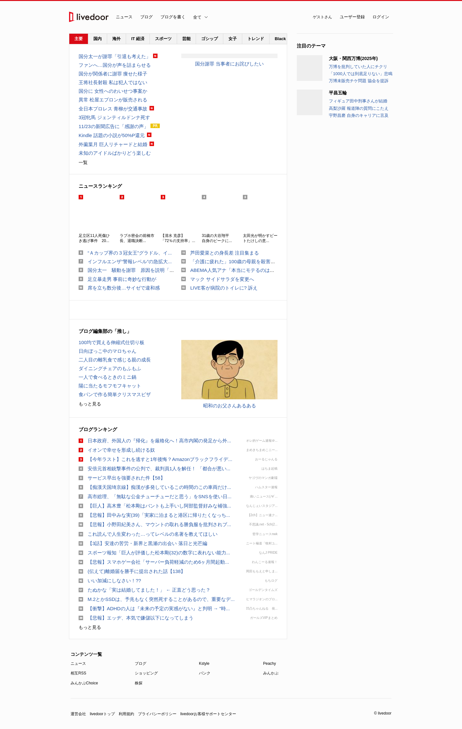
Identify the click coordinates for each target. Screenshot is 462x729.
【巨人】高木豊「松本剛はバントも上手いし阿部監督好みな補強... (159, 505)
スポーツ (163, 38)
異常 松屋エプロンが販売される (113, 99)
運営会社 (78, 714)
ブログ (146, 16)
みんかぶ (270, 673)
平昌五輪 (338, 92)
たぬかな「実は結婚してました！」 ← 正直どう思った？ (149, 590)
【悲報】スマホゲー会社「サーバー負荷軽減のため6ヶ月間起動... (158, 562)
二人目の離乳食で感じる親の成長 (115, 359)
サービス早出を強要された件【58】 (126, 478)
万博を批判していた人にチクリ (358, 66)
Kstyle (204, 663)
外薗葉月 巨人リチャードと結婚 (113, 144)
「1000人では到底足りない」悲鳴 (360, 73)
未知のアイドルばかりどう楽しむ (115, 153)
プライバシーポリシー (157, 714)
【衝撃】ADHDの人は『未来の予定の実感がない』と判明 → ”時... (159, 608)
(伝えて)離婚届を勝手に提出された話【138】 (136, 571)
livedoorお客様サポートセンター (208, 714)
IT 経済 (137, 38)
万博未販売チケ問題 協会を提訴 (359, 80)
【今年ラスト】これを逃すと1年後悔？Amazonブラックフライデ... (160, 459)
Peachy (269, 663)
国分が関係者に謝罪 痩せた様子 (113, 73)
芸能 (186, 38)
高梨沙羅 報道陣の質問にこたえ (359, 108)
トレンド (255, 38)
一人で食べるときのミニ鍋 (107, 377)
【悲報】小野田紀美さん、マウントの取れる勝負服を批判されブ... (159, 524)
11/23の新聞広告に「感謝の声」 (114, 126)
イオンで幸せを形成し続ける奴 (121, 450)
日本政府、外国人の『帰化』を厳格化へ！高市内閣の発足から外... (159, 440)
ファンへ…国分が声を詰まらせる (115, 65)
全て (198, 19)
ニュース (124, 16)
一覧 (83, 162)
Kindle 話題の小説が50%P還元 (112, 135)
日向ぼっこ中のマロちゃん (107, 351)
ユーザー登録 (352, 16)
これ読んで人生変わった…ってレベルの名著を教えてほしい (153, 534)
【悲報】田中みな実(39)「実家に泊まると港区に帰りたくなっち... (159, 515)
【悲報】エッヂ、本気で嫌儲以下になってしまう (140, 618)
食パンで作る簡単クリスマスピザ (115, 394)
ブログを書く (172, 16)
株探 (138, 683)
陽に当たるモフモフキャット (110, 385)
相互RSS (78, 673)
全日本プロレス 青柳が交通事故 (113, 108)
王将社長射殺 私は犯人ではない (113, 82)
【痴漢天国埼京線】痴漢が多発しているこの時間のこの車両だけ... (159, 487)
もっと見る (90, 403)
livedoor (89, 16)
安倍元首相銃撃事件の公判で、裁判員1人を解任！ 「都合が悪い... (159, 468)
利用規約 (126, 714)
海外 (116, 38)
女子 (232, 38)
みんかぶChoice (84, 683)
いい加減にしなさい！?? (114, 580)
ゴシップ (209, 38)
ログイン (380, 16)
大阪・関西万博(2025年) (353, 58)
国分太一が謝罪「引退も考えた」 (115, 56)
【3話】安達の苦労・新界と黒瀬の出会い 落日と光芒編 (147, 543)
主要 (78, 38)
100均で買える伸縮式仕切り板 (111, 342)
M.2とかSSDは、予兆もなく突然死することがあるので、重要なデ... (161, 599)
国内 (97, 38)
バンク (204, 673)
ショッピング (146, 673)
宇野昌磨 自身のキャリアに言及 (359, 115)
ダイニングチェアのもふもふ (110, 368)
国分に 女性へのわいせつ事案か (113, 91)
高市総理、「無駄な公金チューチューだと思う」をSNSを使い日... (159, 496)
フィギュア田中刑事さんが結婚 (358, 101)
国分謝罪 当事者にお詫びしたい (229, 63)
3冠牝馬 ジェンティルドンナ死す (114, 117)
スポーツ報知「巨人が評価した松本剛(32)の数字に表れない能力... (159, 552)
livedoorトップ (102, 714)
